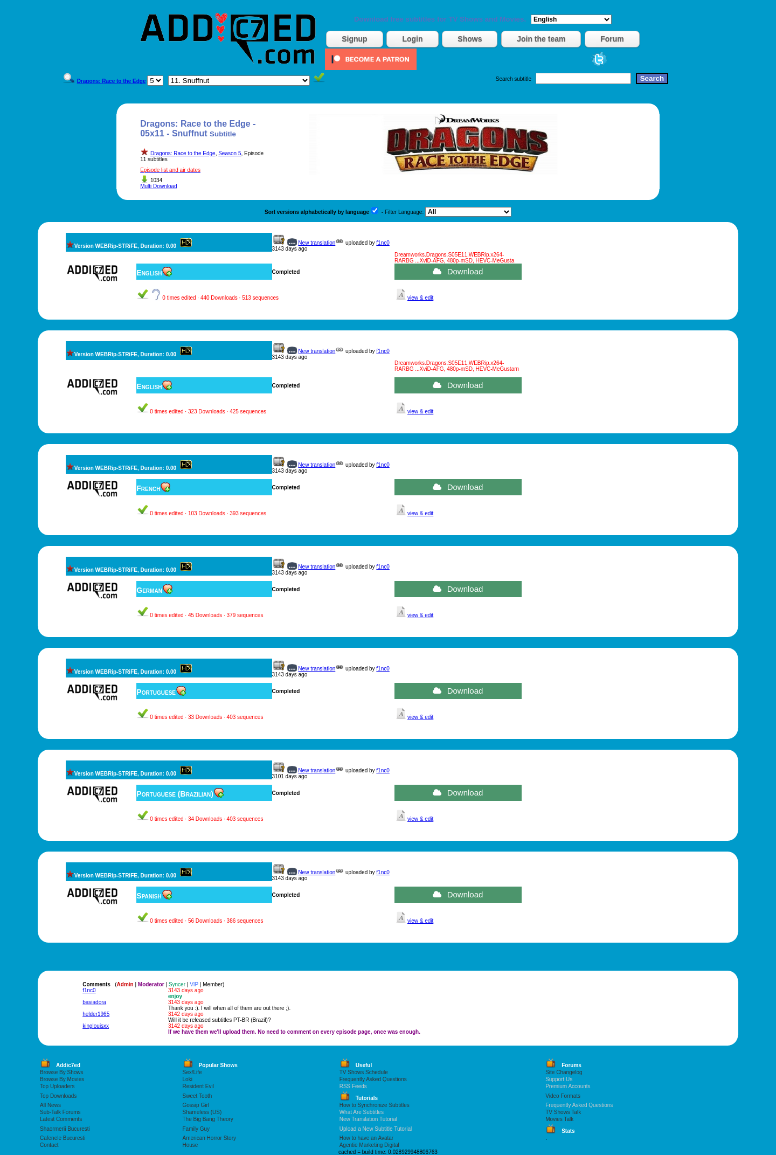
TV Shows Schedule (364, 1072)
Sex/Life (192, 1072)
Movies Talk (559, 1119)
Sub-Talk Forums (60, 1112)
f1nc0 (382, 243)
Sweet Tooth (197, 1096)
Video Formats (562, 1096)
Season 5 (229, 153)
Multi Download (158, 186)
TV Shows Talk (563, 1112)
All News (50, 1105)
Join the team (541, 38)
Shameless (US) (202, 1112)
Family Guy (196, 1129)
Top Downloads (58, 1096)
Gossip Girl (196, 1105)
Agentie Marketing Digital (369, 1145)
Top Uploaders (57, 1086)
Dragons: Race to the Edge (183, 153)
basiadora (94, 1002)
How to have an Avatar (366, 1138)
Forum (612, 38)
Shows (470, 38)
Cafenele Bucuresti (63, 1138)
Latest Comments (61, 1119)
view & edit (420, 298)
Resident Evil (198, 1086)
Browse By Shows (62, 1072)
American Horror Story (209, 1138)
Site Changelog (563, 1072)
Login (412, 38)
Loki (187, 1079)
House (190, 1145)
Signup (354, 38)
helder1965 (95, 1014)
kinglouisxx (95, 1026)
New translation (316, 243)
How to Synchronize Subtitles (375, 1105)
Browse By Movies (62, 1079)
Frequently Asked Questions (373, 1079)
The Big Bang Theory (208, 1119)
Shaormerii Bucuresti (65, 1129)
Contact (49, 1145)
